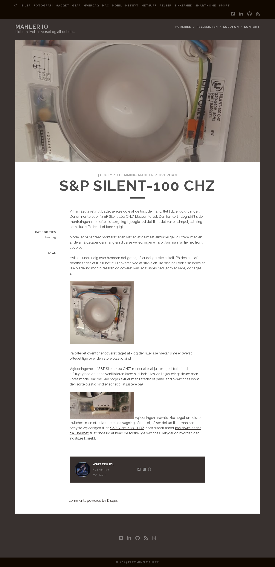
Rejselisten (207, 26)
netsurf (149, 5)
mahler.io (31, 26)
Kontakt (252, 26)
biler (26, 5)
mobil (117, 5)
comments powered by (93, 501)
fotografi (43, 5)
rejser (165, 5)
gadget (62, 5)
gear (76, 5)
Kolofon (231, 26)
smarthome (205, 5)
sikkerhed (183, 5)
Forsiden (183, 26)
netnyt (132, 5)
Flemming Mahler (135, 175)
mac (105, 5)
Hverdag (168, 175)
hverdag (91, 5)
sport (224, 5)
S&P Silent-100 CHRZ (127, 428)
